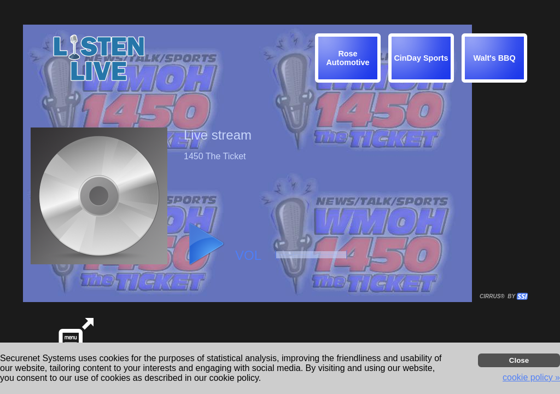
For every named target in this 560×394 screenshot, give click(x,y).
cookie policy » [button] (531, 377)
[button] (496, 59)
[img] (494, 58)
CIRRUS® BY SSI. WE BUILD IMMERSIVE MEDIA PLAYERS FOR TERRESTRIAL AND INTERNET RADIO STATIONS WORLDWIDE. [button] (499, 296)
